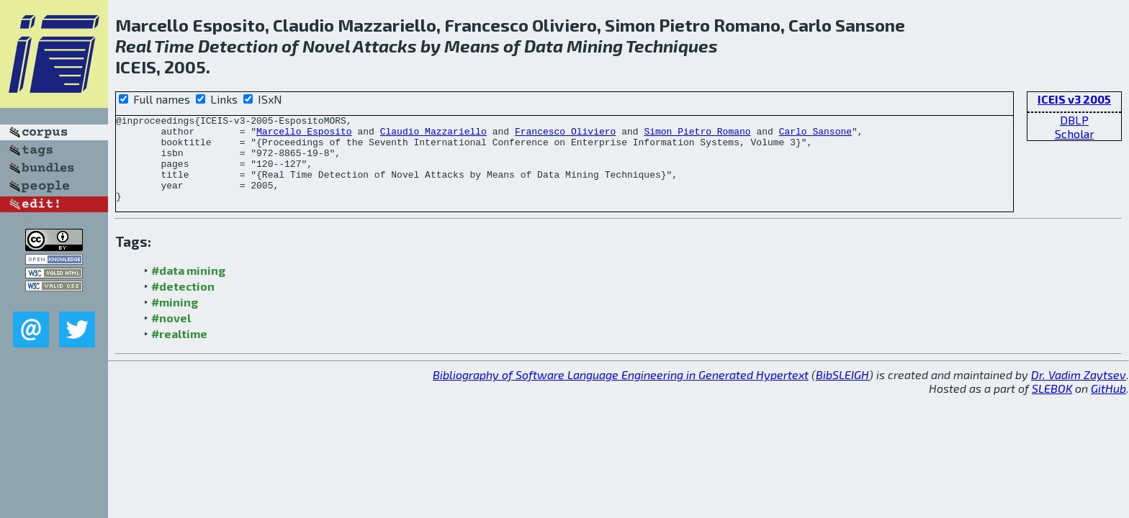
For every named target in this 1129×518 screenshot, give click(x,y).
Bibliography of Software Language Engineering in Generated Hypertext (621, 392)
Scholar (1074, 133)
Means (472, 45)
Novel (326, 45)
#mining (174, 319)
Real (133, 45)
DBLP (1074, 120)
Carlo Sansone (815, 135)
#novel (171, 335)
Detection (238, 45)
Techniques (672, 45)
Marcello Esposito (304, 135)
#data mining (188, 287)
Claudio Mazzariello (433, 135)
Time (174, 45)
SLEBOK (1052, 405)
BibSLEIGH (842, 392)
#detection (183, 303)
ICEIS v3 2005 (1074, 99)
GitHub (1108, 405)
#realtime (179, 351)
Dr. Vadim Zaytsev (1078, 392)
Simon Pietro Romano (697, 135)
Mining (595, 45)
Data (543, 45)
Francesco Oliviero (565, 135)
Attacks (385, 45)
